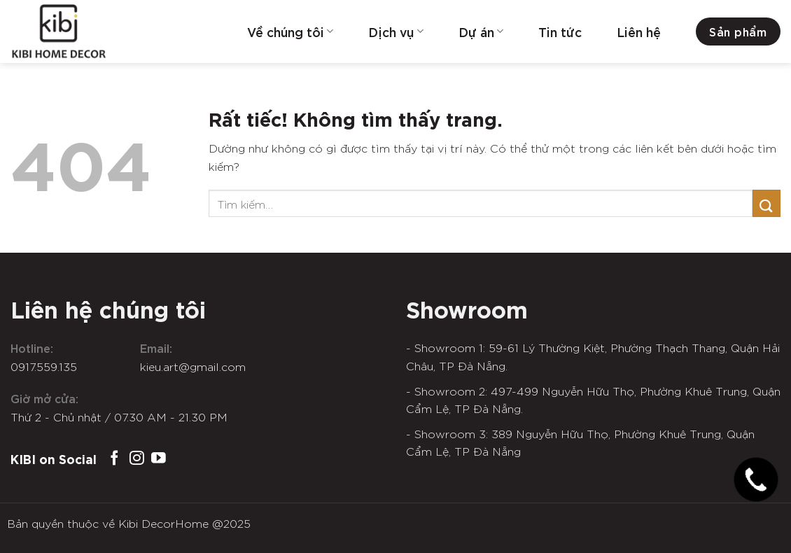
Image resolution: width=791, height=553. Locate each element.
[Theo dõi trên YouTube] (158, 459)
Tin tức (560, 31)
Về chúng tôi (290, 31)
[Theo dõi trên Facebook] (114, 459)
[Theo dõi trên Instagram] (137, 459)
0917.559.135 (43, 366)
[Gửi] (766, 203)
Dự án (480, 31)
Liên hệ (639, 31)
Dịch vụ (395, 31)
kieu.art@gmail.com (193, 366)
